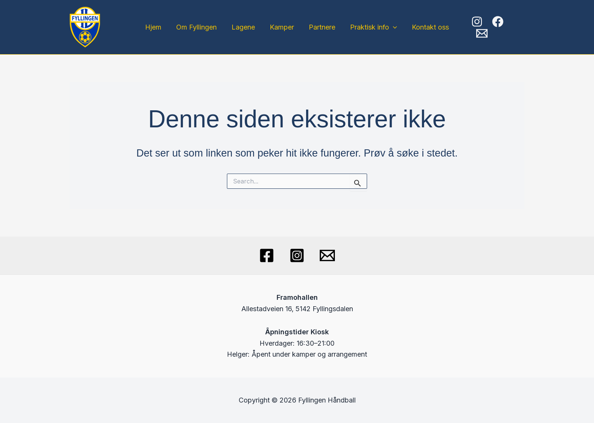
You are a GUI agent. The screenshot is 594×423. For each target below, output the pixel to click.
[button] (391, 27)
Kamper (282, 27)
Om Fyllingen (198, 27)
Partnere (321, 27)
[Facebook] (497, 27)
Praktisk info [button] (371, 27)
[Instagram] (477, 27)
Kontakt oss (427, 27)
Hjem (156, 27)
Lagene (244, 27)
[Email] (518, 27)
